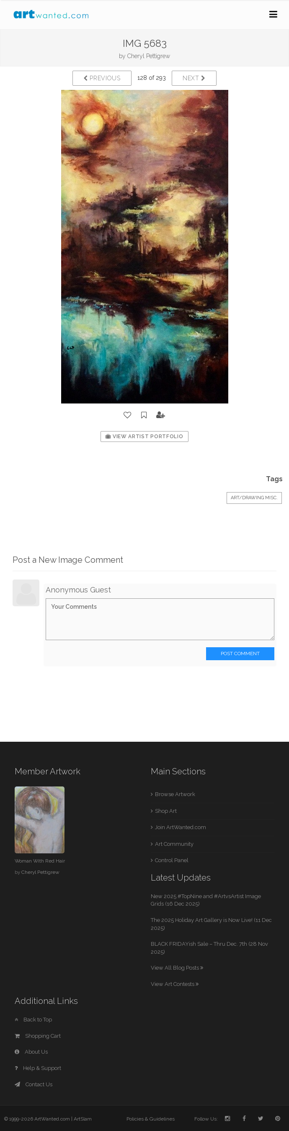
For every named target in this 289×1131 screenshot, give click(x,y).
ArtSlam (83, 1119)
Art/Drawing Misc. (254, 497)
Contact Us (33, 1084)
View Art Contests (175, 984)
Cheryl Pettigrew (148, 56)
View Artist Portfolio (144, 436)
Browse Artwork (175, 794)
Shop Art (166, 811)
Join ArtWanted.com (180, 827)
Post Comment (240, 653)
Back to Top (33, 1019)
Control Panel (171, 860)
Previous (102, 78)
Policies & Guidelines (150, 1119)
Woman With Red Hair (40, 861)
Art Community (174, 844)
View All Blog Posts (177, 968)
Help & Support (38, 1068)
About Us (31, 1052)
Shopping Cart (38, 1036)
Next (194, 78)
